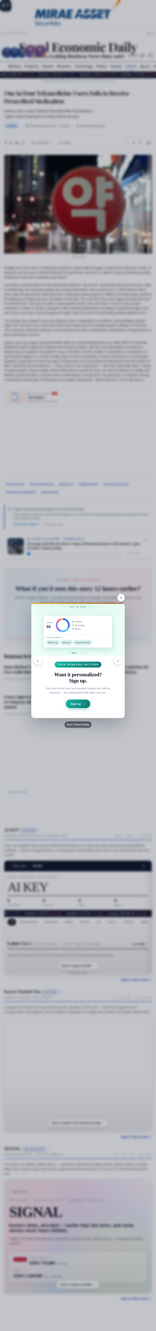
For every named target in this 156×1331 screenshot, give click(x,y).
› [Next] (118, 660)
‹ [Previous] (37, 660)
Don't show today (78, 724)
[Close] (121, 597)
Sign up (78, 704)
